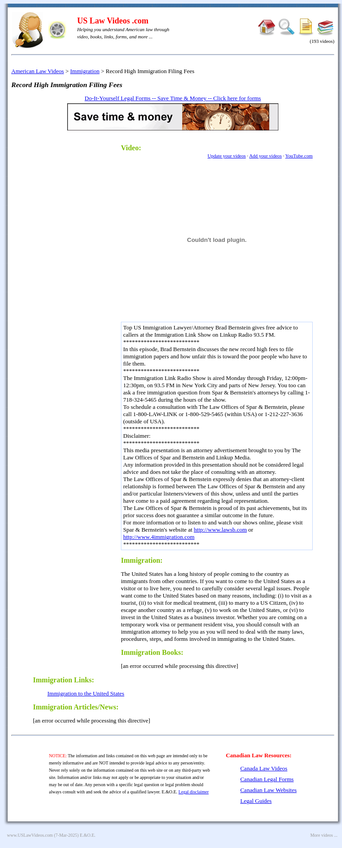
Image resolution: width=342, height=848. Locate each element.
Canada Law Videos (263, 768)
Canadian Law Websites (268, 790)
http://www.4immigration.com (158, 536)
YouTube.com (299, 155)
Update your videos (227, 155)
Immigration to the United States (85, 693)
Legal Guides (256, 800)
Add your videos (265, 155)
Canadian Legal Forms (266, 779)
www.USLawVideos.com (30, 835)
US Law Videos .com (112, 20)
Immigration (85, 71)
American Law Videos (37, 71)
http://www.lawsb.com (220, 529)
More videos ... (323, 835)
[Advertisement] (73, 273)
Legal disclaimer (194, 791)
